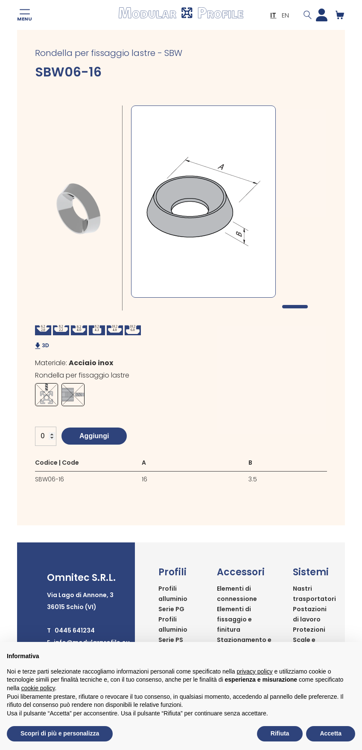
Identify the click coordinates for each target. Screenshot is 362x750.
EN (285, 15)
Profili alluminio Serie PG (172, 598)
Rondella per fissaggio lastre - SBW (108, 53)
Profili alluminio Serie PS (172, 629)
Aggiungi (94, 435)
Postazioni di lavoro (310, 614)
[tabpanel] (203, 201)
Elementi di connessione (237, 593)
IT (273, 15)
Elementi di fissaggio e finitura (234, 619)
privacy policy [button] (255, 671)
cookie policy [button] (38, 688)
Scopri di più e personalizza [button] (59, 733)
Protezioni (309, 629)
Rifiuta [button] (280, 733)
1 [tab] (295, 306)
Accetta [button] (331, 733)
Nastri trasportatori (314, 593)
